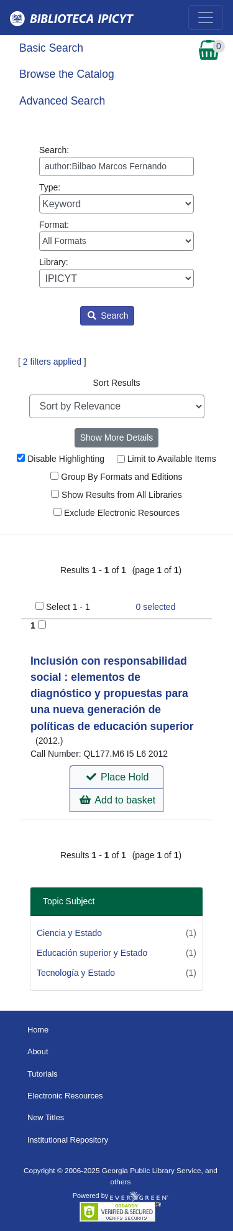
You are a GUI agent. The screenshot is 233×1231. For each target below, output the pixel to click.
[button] (116, 777)
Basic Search (51, 48)
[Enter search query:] (116, 166)
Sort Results (116, 383)
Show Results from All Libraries (116, 495)
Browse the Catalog (66, 74)
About (37, 1051)
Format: (116, 235)
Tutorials (42, 1074)
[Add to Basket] (42, 624)
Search (108, 316)
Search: (116, 160)
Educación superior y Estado (92, 953)
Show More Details (116, 437)
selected (156, 607)
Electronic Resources (65, 1095)
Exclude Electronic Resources (116, 513)
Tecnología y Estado (76, 973)
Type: (116, 197)
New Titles (45, 1117)
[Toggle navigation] (205, 17)
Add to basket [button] (117, 800)
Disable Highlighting (60, 459)
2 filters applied (52, 362)
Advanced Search (62, 101)
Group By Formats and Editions (116, 477)
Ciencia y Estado (69, 933)
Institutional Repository (67, 1139)
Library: (116, 272)
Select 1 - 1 (68, 607)
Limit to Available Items (166, 459)
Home (37, 1029)
